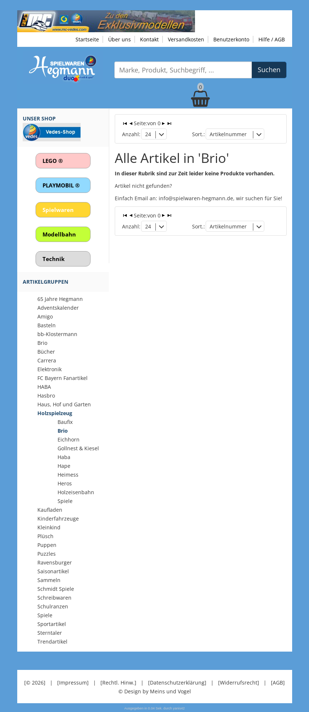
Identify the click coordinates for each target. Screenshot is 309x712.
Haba (64, 457)
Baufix (65, 421)
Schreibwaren (54, 597)
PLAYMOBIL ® (61, 185)
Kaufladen (49, 509)
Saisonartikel (53, 571)
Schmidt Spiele (55, 588)
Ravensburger (54, 562)
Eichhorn (69, 439)
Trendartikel (52, 641)
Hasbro (46, 395)
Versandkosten (186, 39)
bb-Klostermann (57, 334)
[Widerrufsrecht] (238, 682)
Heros (65, 483)
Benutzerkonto (231, 39)
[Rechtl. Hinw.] (118, 682)
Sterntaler (49, 632)
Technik (54, 258)
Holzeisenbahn (76, 492)
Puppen (46, 544)
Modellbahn (59, 234)
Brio (42, 342)
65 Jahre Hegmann (60, 298)
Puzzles (46, 553)
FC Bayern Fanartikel (62, 377)
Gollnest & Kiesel (78, 448)
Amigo (45, 316)
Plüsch (45, 536)
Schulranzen (52, 606)
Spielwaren (58, 209)
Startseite (87, 39)
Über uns (119, 39)
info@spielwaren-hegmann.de (196, 198)
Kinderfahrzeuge (58, 518)
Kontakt (149, 39)
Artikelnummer (228, 134)
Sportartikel (51, 623)
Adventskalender (58, 307)
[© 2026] (34, 682)
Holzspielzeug (54, 413)
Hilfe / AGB (271, 39)
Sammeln (48, 580)
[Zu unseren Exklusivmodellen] (106, 20)
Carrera (46, 360)
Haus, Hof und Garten (64, 404)
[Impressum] (73, 682)
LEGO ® (53, 160)
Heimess (68, 474)
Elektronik (49, 369)
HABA (44, 386)
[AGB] (278, 682)
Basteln (46, 325)
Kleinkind (48, 527)
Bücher (46, 351)
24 (148, 134)
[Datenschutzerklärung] (177, 682)
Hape (64, 465)
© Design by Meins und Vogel (154, 691)
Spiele (65, 500)
